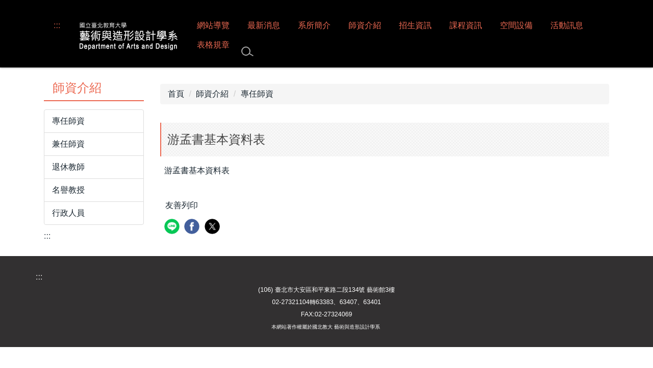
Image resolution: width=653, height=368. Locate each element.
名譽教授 (68, 190)
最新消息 (263, 25)
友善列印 (181, 205)
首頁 (176, 93)
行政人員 (68, 213)
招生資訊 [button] (415, 25)
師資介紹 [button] (364, 25)
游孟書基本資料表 (197, 170)
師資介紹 (212, 93)
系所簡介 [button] (314, 25)
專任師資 (68, 121)
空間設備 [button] (516, 25)
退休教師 (68, 167)
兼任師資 (68, 144)
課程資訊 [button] (465, 25)
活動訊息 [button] (566, 25)
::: (57, 25)
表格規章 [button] (213, 44)
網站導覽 (213, 25)
